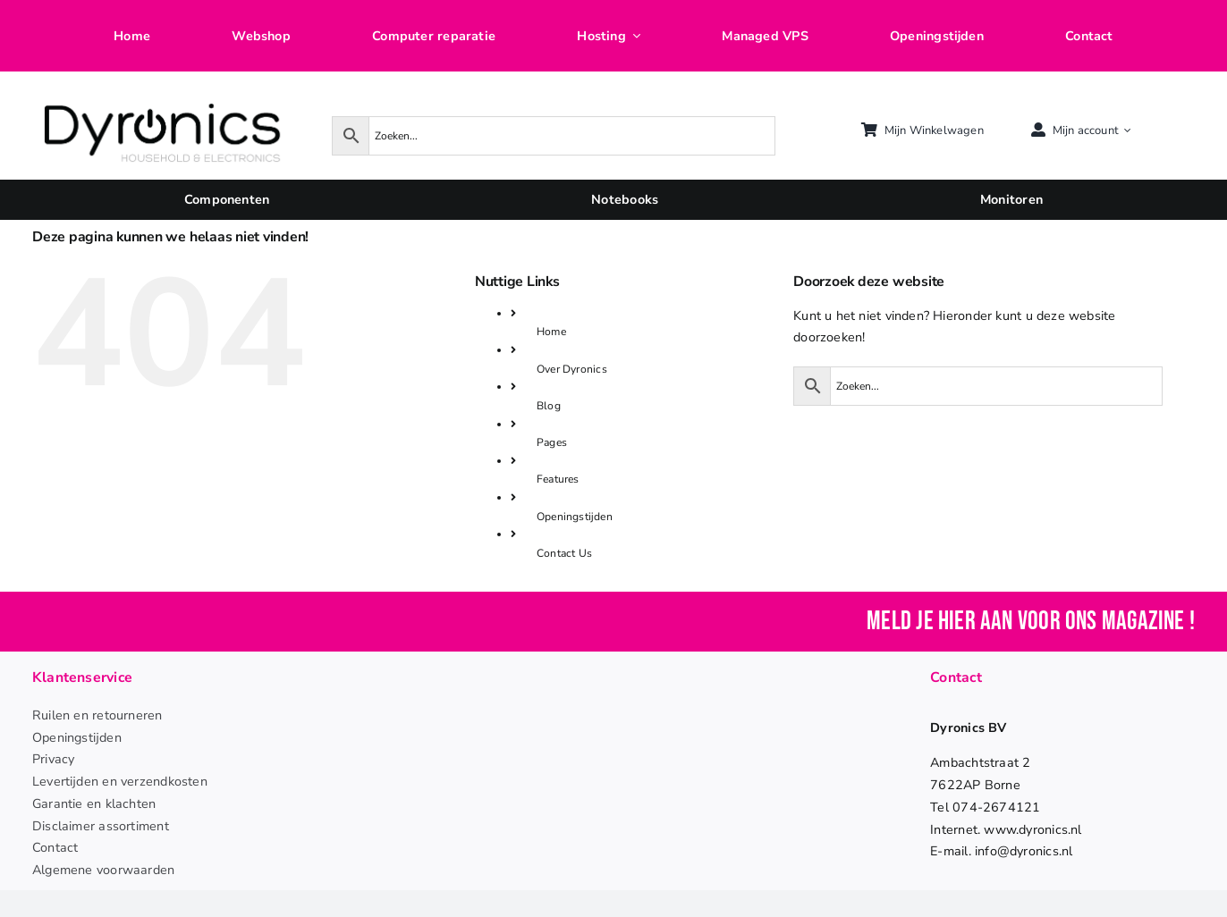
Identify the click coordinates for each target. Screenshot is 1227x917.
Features (558, 479)
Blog (549, 406)
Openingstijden (575, 516)
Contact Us (564, 553)
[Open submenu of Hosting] (633, 36)
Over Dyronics (572, 369)
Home (551, 331)
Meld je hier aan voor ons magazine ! (1031, 621)
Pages (552, 442)
